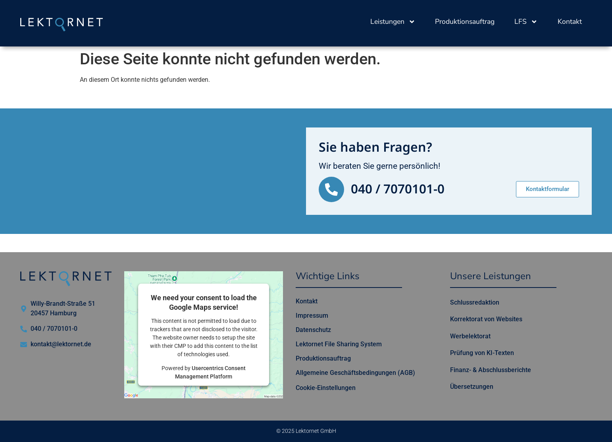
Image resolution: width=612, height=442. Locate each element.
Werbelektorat (470, 336)
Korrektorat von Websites (486, 319)
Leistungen (393, 21)
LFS (526, 21)
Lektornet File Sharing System (339, 344)
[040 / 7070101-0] (331, 189)
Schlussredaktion (474, 302)
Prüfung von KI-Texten (482, 353)
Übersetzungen (471, 386)
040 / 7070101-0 (398, 189)
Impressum (312, 315)
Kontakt (570, 21)
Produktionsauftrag (465, 21)
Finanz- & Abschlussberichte (490, 370)
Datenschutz (313, 330)
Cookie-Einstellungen (326, 388)
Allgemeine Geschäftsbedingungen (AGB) (355, 372)
